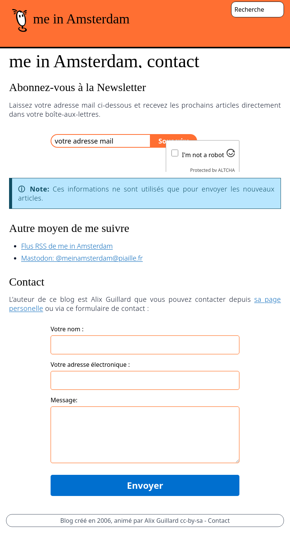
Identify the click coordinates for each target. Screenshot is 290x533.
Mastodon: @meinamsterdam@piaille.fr (82, 258)
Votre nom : (67, 329)
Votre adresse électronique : (90, 364)
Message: (64, 400)
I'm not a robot (203, 155)
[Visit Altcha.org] (231, 153)
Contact (219, 520)
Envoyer (145, 485)
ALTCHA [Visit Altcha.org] (226, 170)
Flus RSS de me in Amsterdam (67, 245)
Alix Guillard (162, 520)
